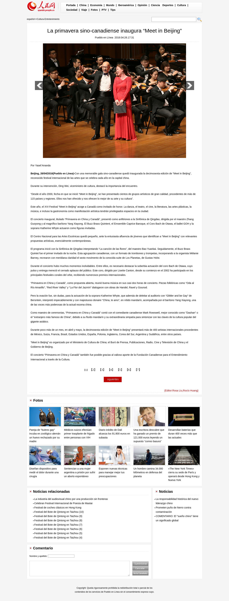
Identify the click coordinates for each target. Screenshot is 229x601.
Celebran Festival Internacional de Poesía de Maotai (63, 503)
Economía (96, 5)
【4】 (111, 369)
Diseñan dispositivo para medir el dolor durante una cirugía (44, 472)
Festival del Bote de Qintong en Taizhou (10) (59, 511)
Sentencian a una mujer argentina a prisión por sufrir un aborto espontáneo (79, 472)
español (30, 19)
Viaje (84, 9)
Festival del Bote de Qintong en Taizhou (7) (58, 524)
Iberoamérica (126, 5)
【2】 (93, 369)
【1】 (86, 370)
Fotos (94, 9)
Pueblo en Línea (104, 37)
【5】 (120, 369)
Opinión (142, 5)
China (82, 5)
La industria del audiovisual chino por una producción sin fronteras (71, 499)
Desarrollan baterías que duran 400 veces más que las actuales (182, 433)
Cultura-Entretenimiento (48, 19)
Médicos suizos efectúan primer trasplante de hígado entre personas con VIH (79, 433)
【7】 (138, 369)
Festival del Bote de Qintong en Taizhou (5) (58, 533)
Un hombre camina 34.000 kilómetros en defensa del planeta (148, 472)
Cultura (181, 5)
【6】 (129, 369)
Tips (113, 9)
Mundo (110, 5)
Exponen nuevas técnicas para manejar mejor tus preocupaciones (113, 472)
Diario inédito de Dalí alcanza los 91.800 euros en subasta (114, 433)
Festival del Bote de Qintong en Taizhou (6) (58, 529)
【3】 (102, 369)
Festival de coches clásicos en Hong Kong (57, 507)
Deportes (167, 5)
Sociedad (71, 9)
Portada (70, 5)
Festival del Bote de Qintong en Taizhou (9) (58, 516)
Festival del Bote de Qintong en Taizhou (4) (58, 537)
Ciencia (155, 5)
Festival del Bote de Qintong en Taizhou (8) (58, 520)
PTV (104, 9)
